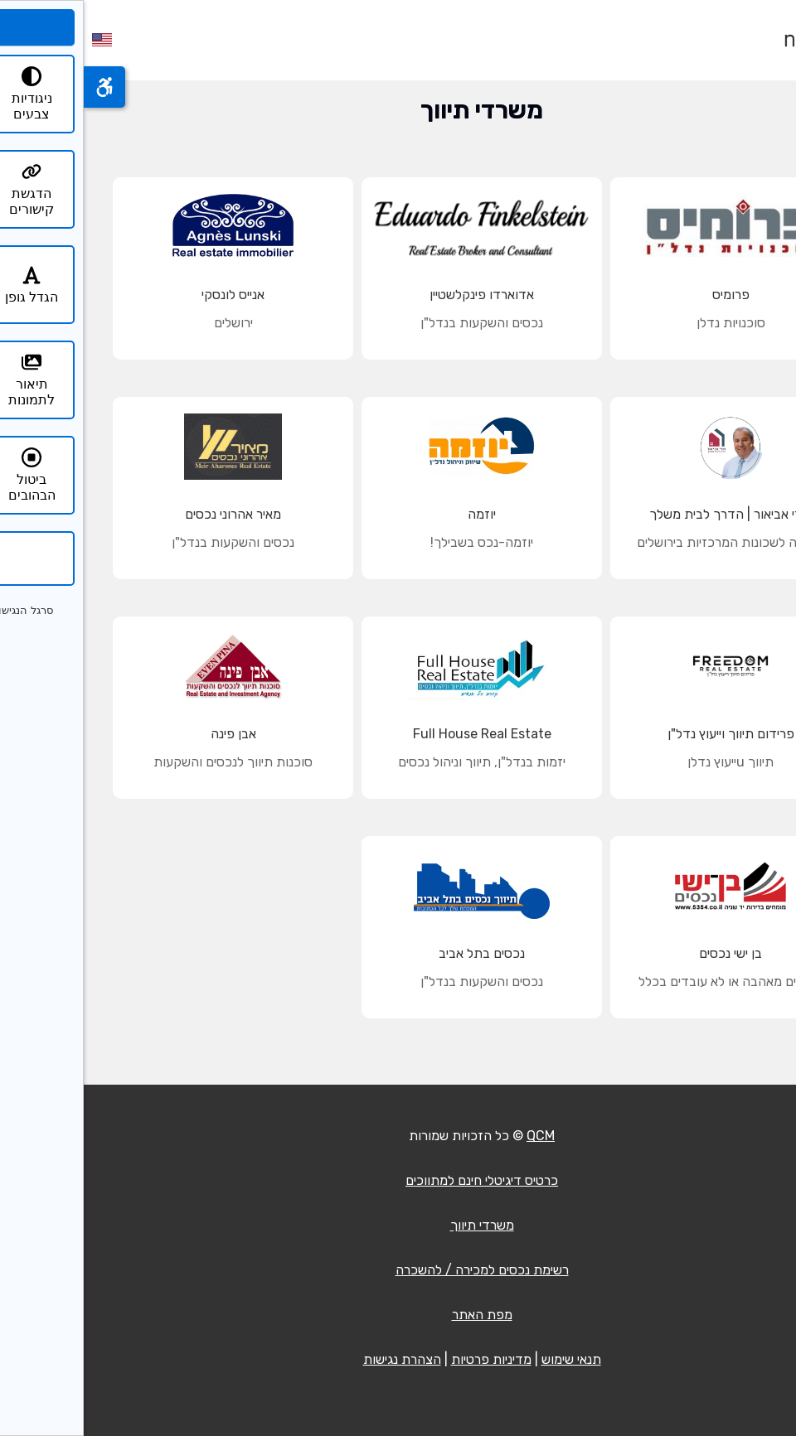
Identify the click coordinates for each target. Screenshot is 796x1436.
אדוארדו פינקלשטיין (398, 294)
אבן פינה (149, 734)
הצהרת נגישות (318, 1359)
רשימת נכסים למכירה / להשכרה (398, 1270)
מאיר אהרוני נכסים (149, 514)
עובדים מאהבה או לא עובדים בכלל (647, 981)
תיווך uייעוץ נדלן (647, 762)
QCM (457, 1135)
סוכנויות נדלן (647, 323)
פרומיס (647, 294)
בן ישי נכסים (646, 953)
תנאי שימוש (487, 1359)
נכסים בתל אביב (398, 953)
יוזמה (398, 514)
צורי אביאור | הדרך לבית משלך (646, 514)
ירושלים (149, 323)
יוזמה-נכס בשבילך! (398, 542)
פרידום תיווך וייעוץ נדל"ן (647, 734)
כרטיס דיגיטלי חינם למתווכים (398, 1180)
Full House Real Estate (398, 734)
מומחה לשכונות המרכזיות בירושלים (647, 542)
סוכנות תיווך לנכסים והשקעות (149, 762)
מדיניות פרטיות (407, 1359)
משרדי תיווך (398, 1225)
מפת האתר (398, 1314)
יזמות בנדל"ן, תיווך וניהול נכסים (398, 762)
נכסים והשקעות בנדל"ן (398, 323)
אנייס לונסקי (149, 294)
